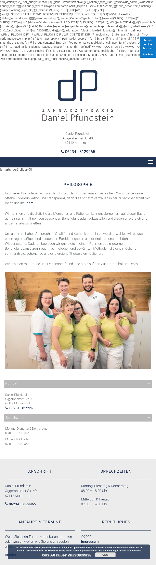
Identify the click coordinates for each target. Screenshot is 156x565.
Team (29, 203)
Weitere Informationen (79, 555)
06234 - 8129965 (80, 151)
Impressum (90, 541)
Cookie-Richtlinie (34, 550)
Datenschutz (48, 555)
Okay (105, 554)
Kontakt (11, 384)
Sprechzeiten (15, 418)
